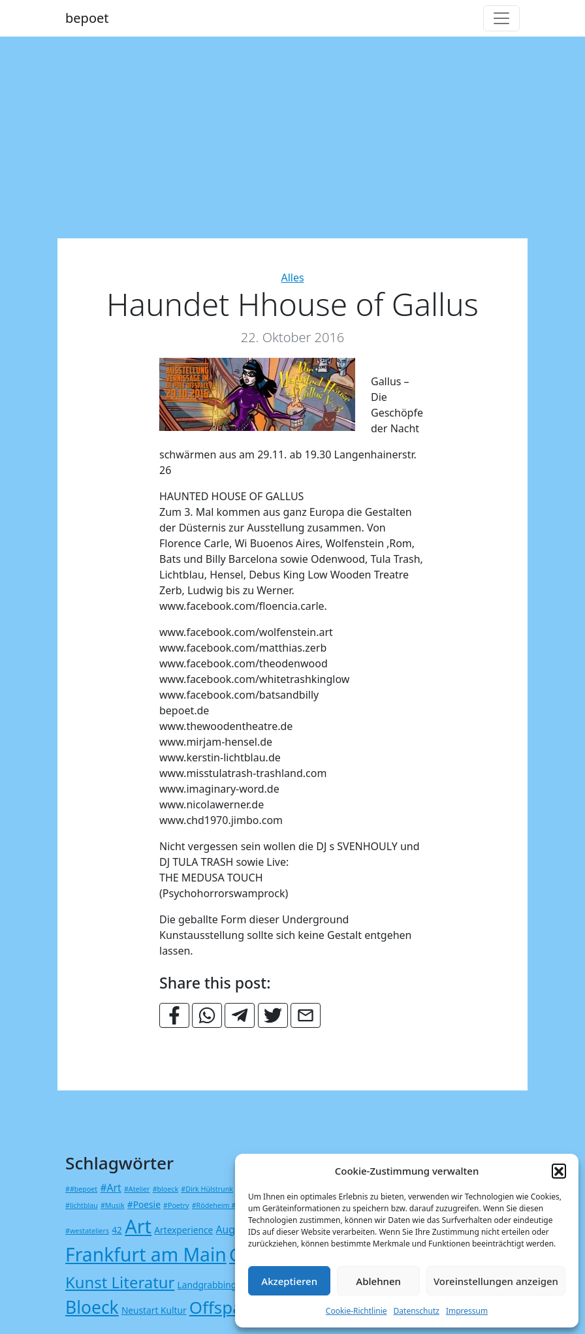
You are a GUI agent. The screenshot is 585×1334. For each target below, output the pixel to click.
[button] (558, 1170)
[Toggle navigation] (501, 18)
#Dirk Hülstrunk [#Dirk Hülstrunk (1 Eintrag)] (207, 1189)
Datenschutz (416, 1310)
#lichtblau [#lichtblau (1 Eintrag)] (81, 1205)
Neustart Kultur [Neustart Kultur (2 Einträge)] (154, 1310)
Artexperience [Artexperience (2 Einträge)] (183, 1230)
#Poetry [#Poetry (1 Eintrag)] (176, 1205)
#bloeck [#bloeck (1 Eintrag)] (165, 1189)
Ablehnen (378, 1281)
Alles (292, 277)
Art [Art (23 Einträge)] (138, 1226)
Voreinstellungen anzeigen (496, 1281)
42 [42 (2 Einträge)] (117, 1230)
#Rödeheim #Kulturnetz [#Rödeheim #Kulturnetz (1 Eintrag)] (231, 1205)
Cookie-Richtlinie (356, 1310)
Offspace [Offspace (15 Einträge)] (224, 1307)
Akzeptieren (289, 1281)
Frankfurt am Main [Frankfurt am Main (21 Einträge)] (146, 1254)
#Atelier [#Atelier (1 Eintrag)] (137, 1189)
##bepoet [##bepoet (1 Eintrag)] (81, 1189)
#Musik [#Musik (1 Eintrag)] (113, 1205)
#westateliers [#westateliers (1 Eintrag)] (87, 1230)
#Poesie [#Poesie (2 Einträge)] (144, 1204)
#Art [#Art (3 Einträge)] (110, 1188)
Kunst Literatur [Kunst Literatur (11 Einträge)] (119, 1282)
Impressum (467, 1310)
